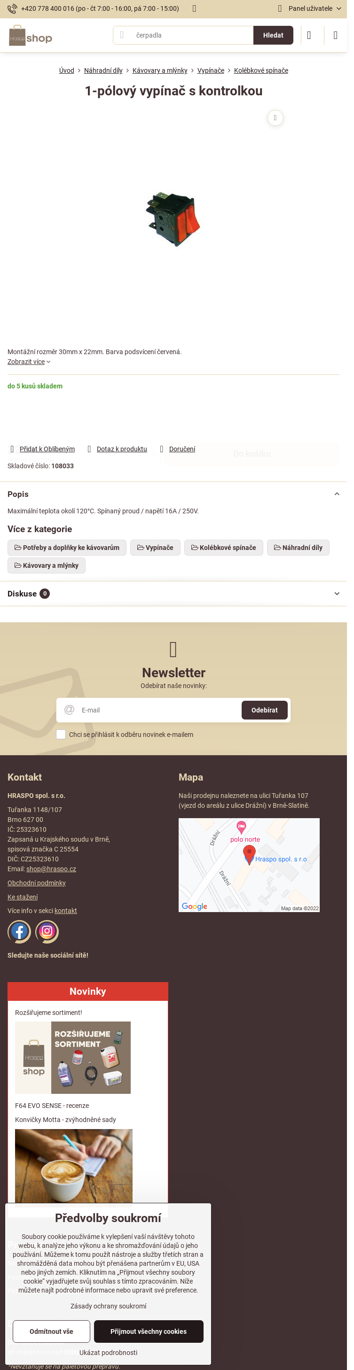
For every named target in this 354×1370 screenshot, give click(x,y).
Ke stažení (23, 897)
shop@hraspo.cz (51, 869)
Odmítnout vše (51, 1331)
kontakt (66, 910)
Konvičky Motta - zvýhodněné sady (65, 1119)
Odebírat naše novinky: (174, 685)
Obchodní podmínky (37, 883)
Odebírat (265, 710)
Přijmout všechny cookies (148, 1331)
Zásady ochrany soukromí (108, 1306)
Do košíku (252, 417)
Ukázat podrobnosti (108, 1352)
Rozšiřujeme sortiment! (48, 1012)
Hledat (273, 35)
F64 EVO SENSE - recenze (52, 1105)
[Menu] (335, 35)
